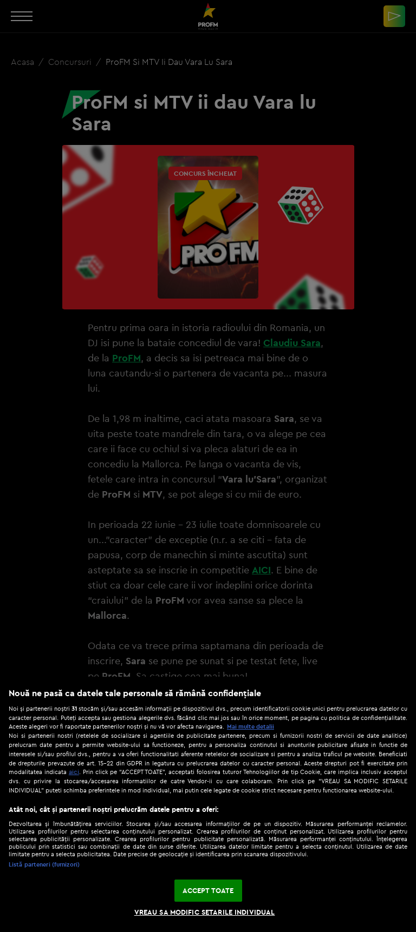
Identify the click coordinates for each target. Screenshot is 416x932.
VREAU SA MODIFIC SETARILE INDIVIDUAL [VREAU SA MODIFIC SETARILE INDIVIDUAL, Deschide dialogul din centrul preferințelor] (204, 912)
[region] (208, 804)
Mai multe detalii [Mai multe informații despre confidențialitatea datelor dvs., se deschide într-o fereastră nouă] (250, 726)
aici (74, 772)
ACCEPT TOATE (208, 890)
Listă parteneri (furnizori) (44, 864)
